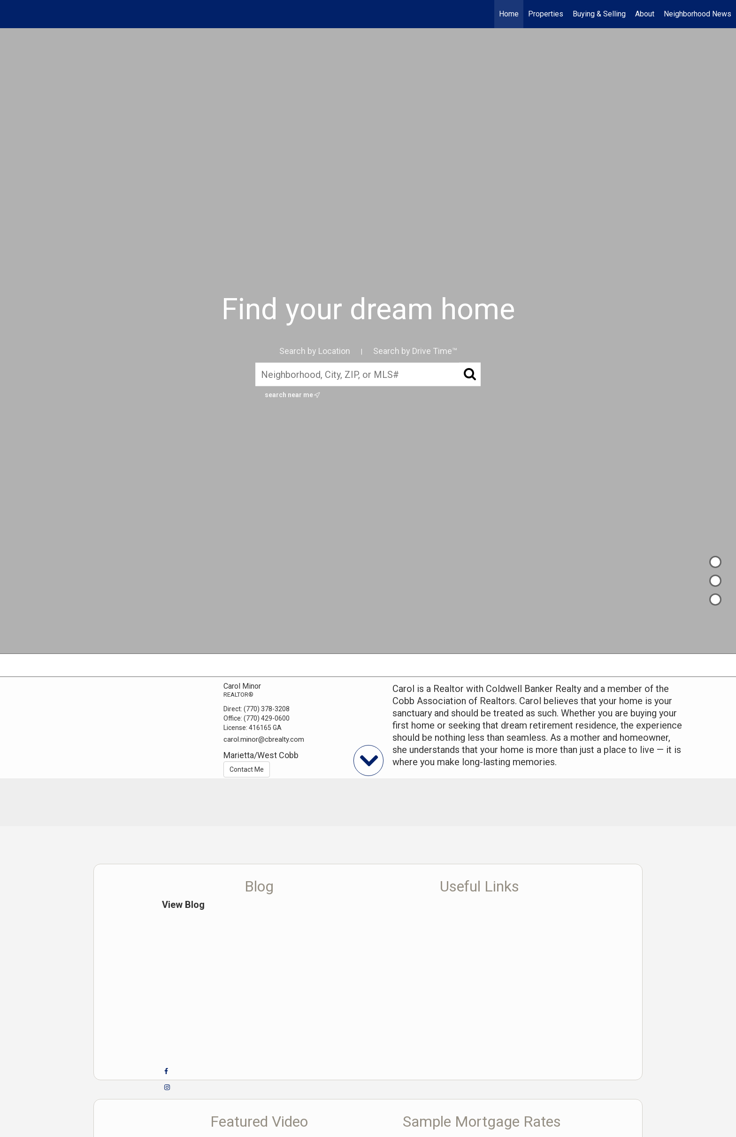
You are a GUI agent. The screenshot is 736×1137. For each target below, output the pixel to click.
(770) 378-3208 (267, 709)
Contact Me (247, 769)
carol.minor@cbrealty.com (263, 739)
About (644, 13)
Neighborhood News (697, 13)
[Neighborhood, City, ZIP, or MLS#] (368, 374)
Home (509, 13)
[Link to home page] (12, 14)
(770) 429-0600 (267, 718)
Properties (545, 13)
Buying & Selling (599, 13)
